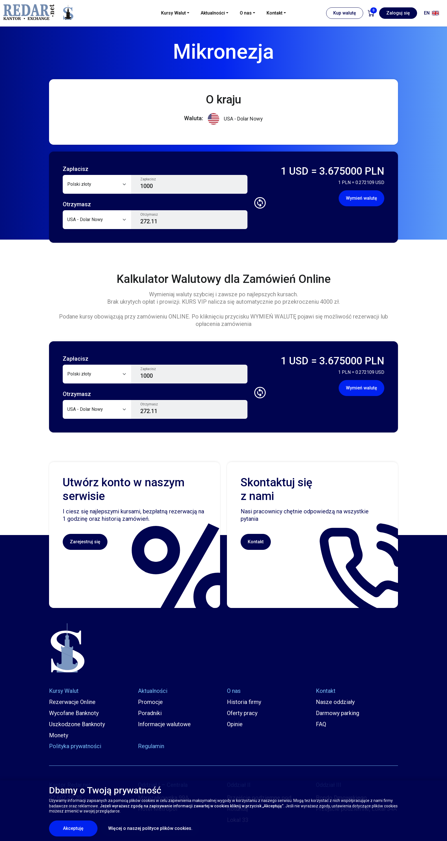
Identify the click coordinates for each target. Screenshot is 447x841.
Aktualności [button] (213, 13)
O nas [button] (246, 13)
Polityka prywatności (75, 746)
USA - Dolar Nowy (235, 118)
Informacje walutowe (164, 724)
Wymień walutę (361, 198)
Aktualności (152, 690)
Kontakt (256, 541)
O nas (234, 690)
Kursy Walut (64, 690)
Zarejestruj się (85, 541)
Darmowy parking (337, 713)
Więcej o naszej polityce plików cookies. (150, 828)
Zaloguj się (398, 13)
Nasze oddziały (335, 702)
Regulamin (151, 746)
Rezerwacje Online (72, 702)
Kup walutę (344, 13)
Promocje (150, 702)
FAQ (321, 724)
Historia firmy (244, 702)
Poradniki (150, 713)
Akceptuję (80, 828)
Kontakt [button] (275, 13)
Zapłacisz (148, 179)
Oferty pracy (242, 713)
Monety (58, 735)
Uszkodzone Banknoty (77, 724)
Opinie (235, 724)
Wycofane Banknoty (74, 713)
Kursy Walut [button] (173, 13)
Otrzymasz (149, 215)
